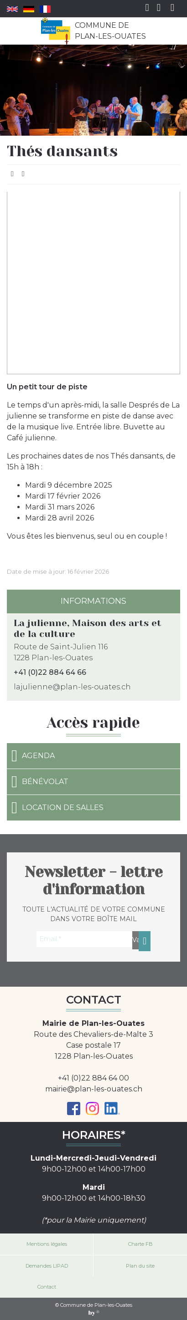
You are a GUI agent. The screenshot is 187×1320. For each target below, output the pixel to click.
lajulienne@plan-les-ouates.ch (72, 687)
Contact (46, 1287)
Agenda (33, 756)
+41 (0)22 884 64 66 (50, 672)
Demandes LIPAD (47, 1266)
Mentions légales (46, 1244)
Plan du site (140, 1266)
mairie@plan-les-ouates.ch (93, 1089)
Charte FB (140, 1244)
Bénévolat (39, 782)
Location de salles (57, 808)
